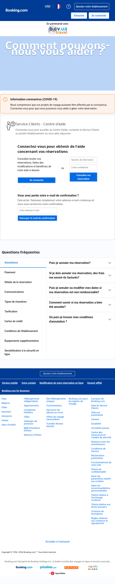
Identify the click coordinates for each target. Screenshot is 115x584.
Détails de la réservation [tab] (18, 282)
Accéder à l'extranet (57, 541)
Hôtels (4, 420)
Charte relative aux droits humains (101, 505)
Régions (5, 403)
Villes (4, 407)
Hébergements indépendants (31, 400)
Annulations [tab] (11, 262)
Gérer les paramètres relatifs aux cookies (101, 479)
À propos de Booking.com (98, 400)
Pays (4, 398)
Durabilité (96, 423)
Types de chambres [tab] (16, 301)
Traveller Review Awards (54, 425)
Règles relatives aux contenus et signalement (99, 521)
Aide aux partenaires (97, 413)
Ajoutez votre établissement (57, 373)
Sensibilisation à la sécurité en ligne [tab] (22, 352)
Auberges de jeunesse (30, 422)
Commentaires (54, 405)
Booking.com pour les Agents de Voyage (78, 401)
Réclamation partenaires (97, 456)
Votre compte (29, 383)
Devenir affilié (94, 383)
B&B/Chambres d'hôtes (32, 429)
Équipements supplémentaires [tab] (22, 340)
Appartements (31, 405)
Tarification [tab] (11, 311)
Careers (95, 419)
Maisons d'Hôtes (32, 435)
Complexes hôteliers (30, 411)
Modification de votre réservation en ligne (62, 383)
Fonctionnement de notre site (101, 463)
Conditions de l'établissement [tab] (21, 331)
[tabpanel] (80, 292)
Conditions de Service (98, 450)
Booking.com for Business (16, 390)
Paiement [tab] (10, 272)
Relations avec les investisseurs (100, 443)
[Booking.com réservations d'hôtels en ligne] (16, 10)
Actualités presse (100, 428)
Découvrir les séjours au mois (54, 411)
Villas (27, 416)
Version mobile (10, 383)
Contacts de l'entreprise (97, 512)
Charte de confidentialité (98, 470)
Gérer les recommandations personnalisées (100, 488)
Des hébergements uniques (56, 400)
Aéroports (6, 416)
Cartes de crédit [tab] (13, 321)
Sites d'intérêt (8, 424)
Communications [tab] (14, 291)
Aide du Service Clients (99, 406)
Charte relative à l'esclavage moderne (99, 497)
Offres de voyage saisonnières (55, 418)
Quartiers (6, 411)
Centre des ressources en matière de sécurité (101, 435)
